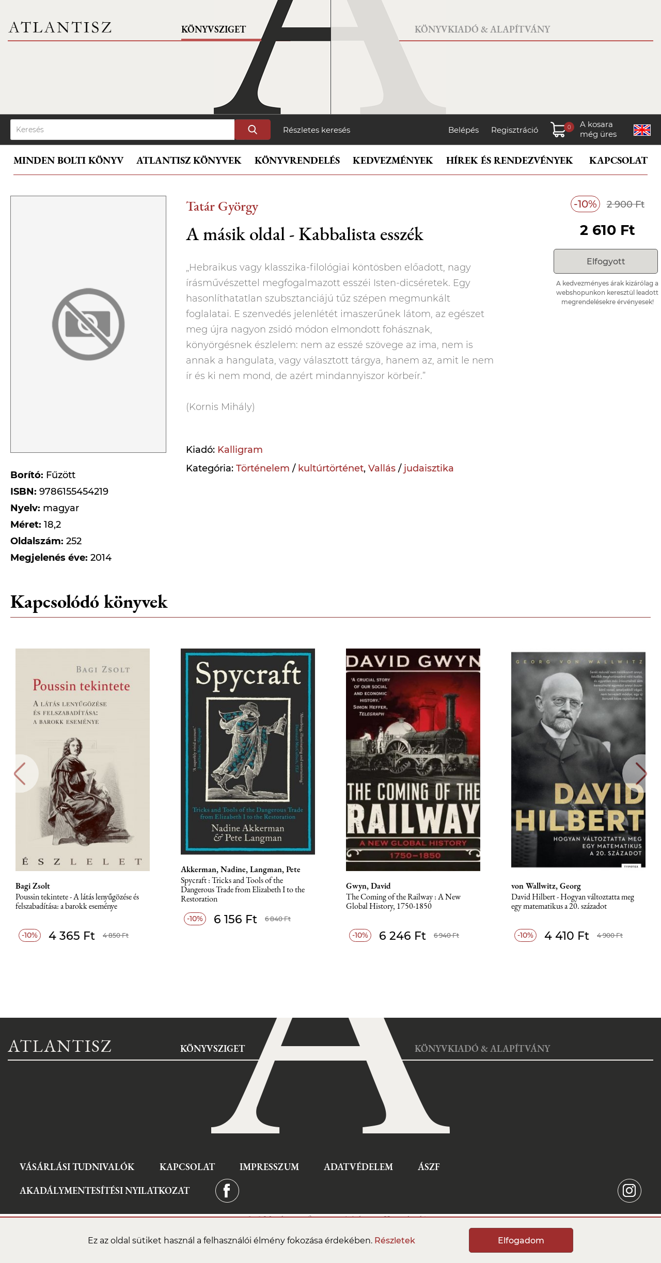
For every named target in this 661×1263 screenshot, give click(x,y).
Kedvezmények (393, 160)
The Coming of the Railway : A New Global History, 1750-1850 (403, 901)
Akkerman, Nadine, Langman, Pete (241, 869)
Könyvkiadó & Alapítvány (482, 29)
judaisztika (429, 468)
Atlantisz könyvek (189, 160)
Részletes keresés (316, 130)
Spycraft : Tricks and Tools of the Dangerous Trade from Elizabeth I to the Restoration (243, 890)
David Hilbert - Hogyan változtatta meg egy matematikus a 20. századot (572, 901)
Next (641, 773)
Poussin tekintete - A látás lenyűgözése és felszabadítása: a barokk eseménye (77, 901)
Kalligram (240, 449)
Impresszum (269, 1167)
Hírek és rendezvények (509, 160)
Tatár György (222, 206)
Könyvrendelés (297, 160)
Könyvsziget (213, 29)
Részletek (394, 1240)
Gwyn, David (368, 886)
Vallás (382, 468)
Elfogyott (606, 261)
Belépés (463, 130)
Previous (19, 773)
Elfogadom (521, 1240)
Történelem (263, 468)
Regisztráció (514, 130)
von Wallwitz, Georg (546, 886)
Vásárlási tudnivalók (77, 1167)
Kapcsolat (618, 160)
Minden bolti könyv (68, 160)
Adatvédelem (358, 1167)
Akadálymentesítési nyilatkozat (105, 1190)
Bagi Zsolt (32, 886)
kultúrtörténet (331, 468)
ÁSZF (429, 1167)
